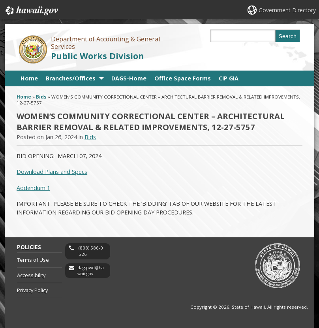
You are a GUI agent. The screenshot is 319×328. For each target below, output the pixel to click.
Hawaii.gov (31, 11)
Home (29, 78)
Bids (41, 97)
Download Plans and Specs (52, 171)
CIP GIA (228, 78)
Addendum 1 (33, 188)
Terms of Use (33, 259)
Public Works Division (97, 55)
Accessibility (31, 275)
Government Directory (287, 10)
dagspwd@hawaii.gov (90, 270)
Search (288, 36)
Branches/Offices (71, 78)
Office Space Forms (182, 78)
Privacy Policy (32, 290)
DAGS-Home (128, 78)
